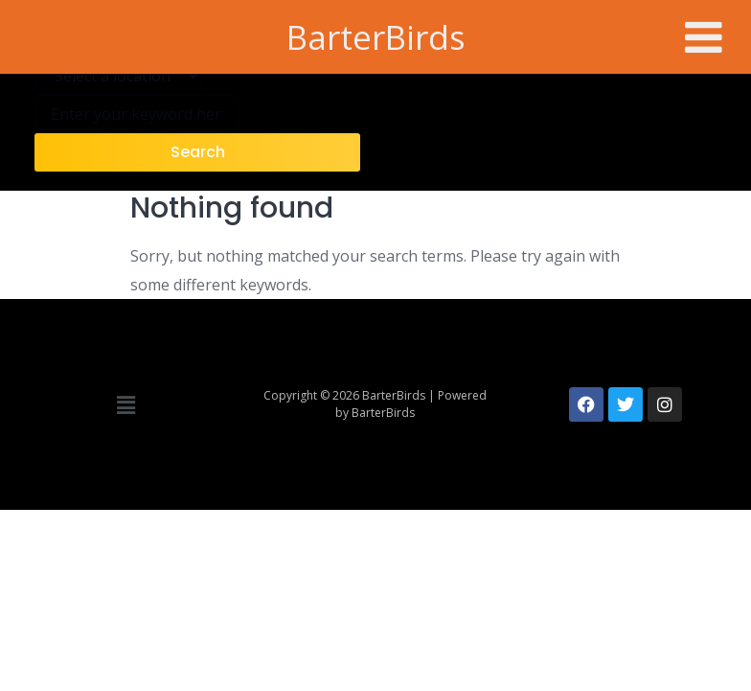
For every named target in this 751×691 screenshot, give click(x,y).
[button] (125, 404)
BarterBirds (376, 36)
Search (198, 152)
